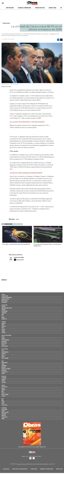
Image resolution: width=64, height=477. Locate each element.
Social (3, 367)
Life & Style (5, 352)
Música (3, 359)
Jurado (3, 421)
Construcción (10, 8)
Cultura (3, 399)
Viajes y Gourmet (5, 361)
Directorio (59, 472)
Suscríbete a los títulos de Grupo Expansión (32, 450)
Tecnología (4, 315)
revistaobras (30, 461)
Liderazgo (4, 382)
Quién (3, 388)
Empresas (4, 309)
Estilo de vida (4, 408)
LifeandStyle (4, 322)
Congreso (4, 329)
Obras (3, 297)
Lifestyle (3, 347)
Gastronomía (4, 412)
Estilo (3, 353)
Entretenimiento (5, 355)
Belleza (3, 396)
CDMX (3, 331)
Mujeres (3, 320)
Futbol (3, 340)
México (3, 327)
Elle (3, 402)
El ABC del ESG (4, 375)
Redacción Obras (19, 260)
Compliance (33, 472)
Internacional (4, 314)
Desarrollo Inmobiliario (24, 8)
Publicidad (6, 472)
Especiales (4, 385)
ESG (2, 318)
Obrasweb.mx (34, 461)
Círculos (3, 392)
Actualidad (4, 380)
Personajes (4, 417)
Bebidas (3, 414)
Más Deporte (4, 346)
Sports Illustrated (6, 338)
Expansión (4, 308)
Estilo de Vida (4, 420)
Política (4, 325)
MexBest (4, 411)
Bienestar (4, 418)
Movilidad (4, 370)
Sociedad (3, 335)
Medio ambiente (5, 365)
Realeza (3, 391)
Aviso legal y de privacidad (19, 472)
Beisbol (3, 341)
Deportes (4, 356)
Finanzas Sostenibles (6, 371)
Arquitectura (52, 8)
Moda (3, 394)
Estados (3, 332)
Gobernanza (4, 368)
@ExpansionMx (20, 262)
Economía (3, 312)
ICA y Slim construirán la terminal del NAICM (16, 244)
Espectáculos (4, 389)
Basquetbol (4, 344)
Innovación (4, 373)
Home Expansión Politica (7, 311)
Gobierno (3, 326)
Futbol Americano (5, 343)
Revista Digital (5, 349)
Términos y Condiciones (46, 472)
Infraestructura (40, 8)
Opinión (3, 334)
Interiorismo (4, 305)
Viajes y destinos (5, 415)
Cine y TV (3, 358)
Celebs (3, 406)
